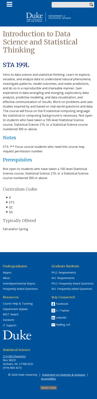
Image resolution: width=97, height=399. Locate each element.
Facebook (62, 303)
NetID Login (49, 387)
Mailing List (63, 324)
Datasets (8, 320)
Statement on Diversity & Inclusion (63, 374)
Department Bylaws (15, 309)
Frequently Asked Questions (20, 289)
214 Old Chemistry (14, 356)
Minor (6, 278)
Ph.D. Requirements (63, 272)
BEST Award (10, 314)
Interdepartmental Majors (19, 283)
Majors (7, 272)
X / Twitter (62, 310)
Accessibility (48, 378)
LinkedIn (61, 317)
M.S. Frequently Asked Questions (71, 289)
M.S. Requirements (63, 278)
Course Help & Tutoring (18, 303)
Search (91, 5)
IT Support (9, 325)
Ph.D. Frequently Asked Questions (72, 283)
